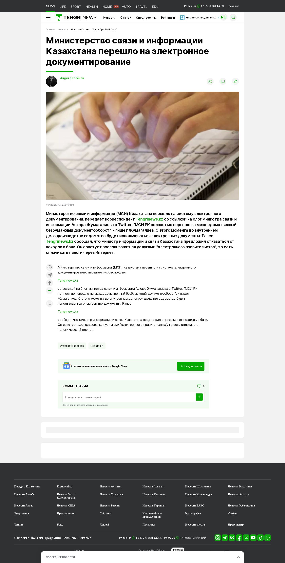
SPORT (76, 7)
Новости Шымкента (198, 486)
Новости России (110, 505)
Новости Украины (153, 505)
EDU (155, 7)
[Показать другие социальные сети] (49, 291)
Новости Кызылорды (198, 494)
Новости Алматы (110, 486)
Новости (109, 17)
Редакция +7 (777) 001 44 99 (204, 6)
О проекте (21, 538)
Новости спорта (195, 524)
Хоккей (104, 524)
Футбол (232, 513)
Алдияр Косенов (72, 78)
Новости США (66, 505)
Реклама (234, 6)
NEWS (50, 6)
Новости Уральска (111, 494)
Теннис (18, 524)
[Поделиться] (235, 81)
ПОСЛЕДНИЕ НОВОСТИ (60, 557)
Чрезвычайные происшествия (152, 515)
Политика (148, 524)
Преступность (66, 513)
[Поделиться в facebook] (49, 283)
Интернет (97, 345)
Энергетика (21, 513)
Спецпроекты (146, 17)
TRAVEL (141, 7)
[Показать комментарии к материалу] (49, 304)
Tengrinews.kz (149, 219)
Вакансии (70, 538)
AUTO (126, 7)
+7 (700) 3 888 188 (192, 538)
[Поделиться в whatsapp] (49, 267)
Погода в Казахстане (27, 486)
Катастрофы (193, 513)
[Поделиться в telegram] (49, 275)
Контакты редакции (46, 538)
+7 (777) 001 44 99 (149, 538)
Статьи (125, 17)
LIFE (63, 7)
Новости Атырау (238, 494)
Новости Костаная (153, 494)
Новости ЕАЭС (194, 505)
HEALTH (92, 7)
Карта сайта (64, 486)
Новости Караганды (240, 486)
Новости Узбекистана (241, 505)
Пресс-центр (236, 524)
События (105, 513)
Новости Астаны (152, 486)
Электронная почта (72, 345)
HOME (107, 7)
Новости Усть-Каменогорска (66, 496)
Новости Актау (23, 505)
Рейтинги (168, 17)
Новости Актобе (24, 494)
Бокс (60, 524)
